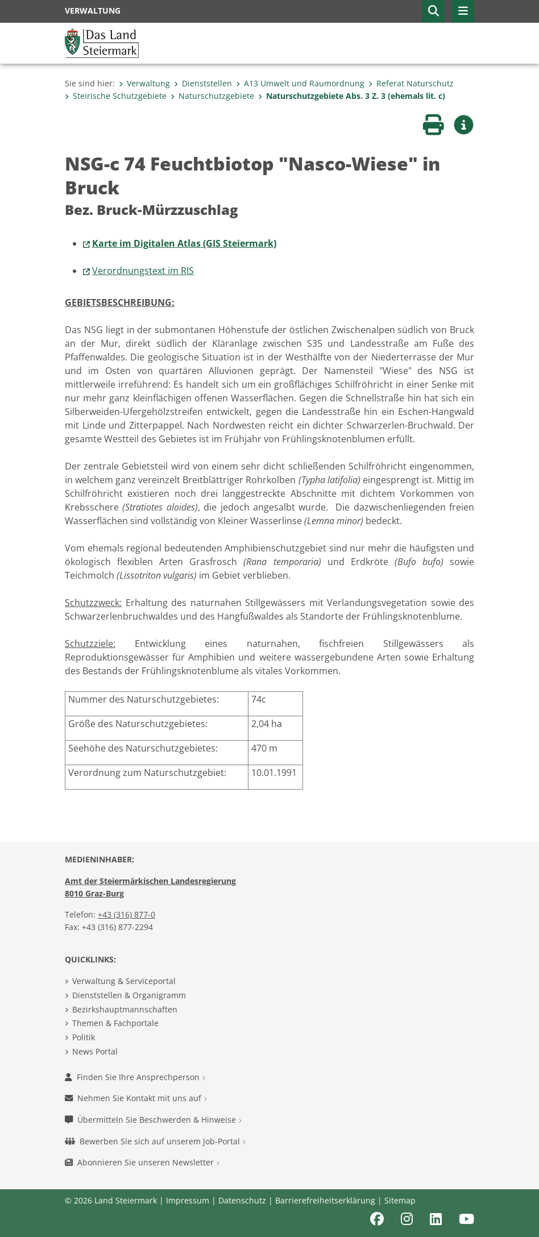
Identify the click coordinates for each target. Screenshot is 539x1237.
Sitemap (400, 1200)
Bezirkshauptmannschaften (124, 1009)
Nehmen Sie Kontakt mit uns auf (136, 1098)
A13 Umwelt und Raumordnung (300, 83)
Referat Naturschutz (411, 83)
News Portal (95, 1051)
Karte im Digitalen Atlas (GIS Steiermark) (184, 243)
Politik (83, 1037)
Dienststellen (203, 83)
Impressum (187, 1200)
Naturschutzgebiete (212, 95)
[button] (433, 11)
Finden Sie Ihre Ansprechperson (135, 1077)
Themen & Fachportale (115, 1023)
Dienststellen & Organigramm (129, 995)
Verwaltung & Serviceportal (124, 981)
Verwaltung (144, 83)
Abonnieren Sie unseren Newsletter (142, 1162)
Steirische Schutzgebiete (116, 95)
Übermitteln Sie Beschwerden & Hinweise (153, 1119)
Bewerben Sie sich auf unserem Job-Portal (155, 1141)
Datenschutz (242, 1200)
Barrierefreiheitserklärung (325, 1200)
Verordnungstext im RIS (143, 270)
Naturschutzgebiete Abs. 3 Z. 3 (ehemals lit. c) (351, 95)
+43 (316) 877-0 (126, 914)
